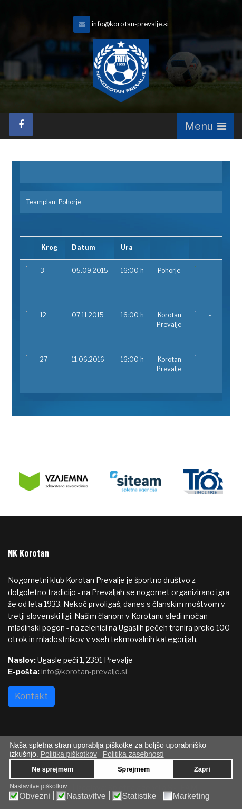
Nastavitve (86, 796)
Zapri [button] (202, 769)
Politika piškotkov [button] (69, 754)
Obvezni (34, 796)
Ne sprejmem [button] (52, 769)
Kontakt (31, 696)
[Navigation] (205, 126)
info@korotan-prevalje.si (130, 24)
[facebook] (21, 124)
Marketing (191, 796)
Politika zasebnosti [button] (133, 754)
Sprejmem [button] (134, 769)
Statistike (139, 796)
